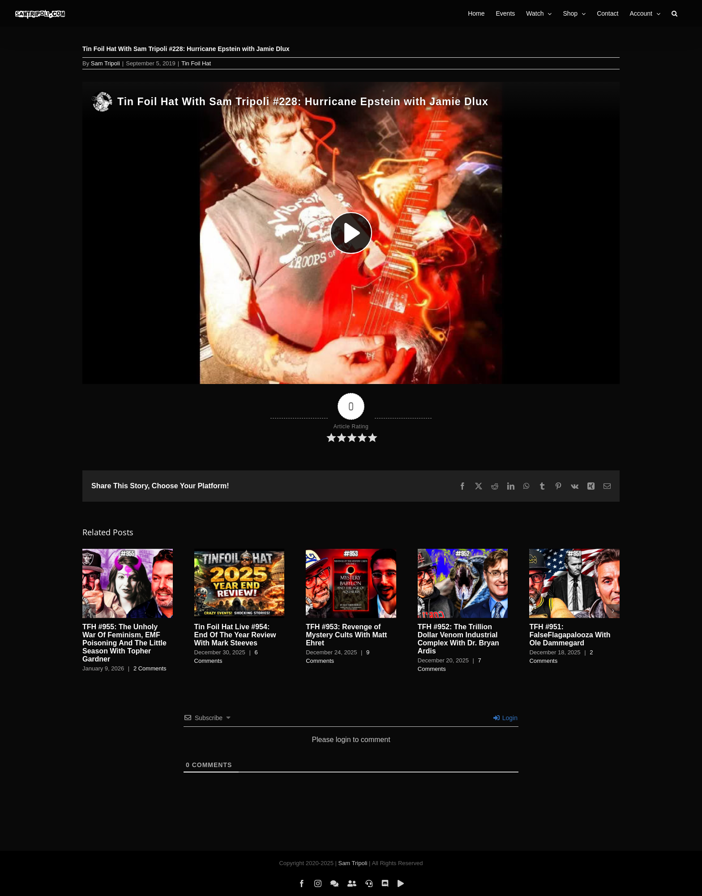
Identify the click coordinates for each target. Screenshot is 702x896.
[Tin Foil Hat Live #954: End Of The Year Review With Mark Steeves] (239, 552)
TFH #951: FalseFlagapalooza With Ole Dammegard (569, 635)
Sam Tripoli (105, 63)
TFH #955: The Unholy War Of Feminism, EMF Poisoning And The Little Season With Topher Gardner (124, 643)
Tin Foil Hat (196, 63)
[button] (674, 13)
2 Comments (150, 668)
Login (505, 717)
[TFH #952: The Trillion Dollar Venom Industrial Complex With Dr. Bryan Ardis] (463, 552)
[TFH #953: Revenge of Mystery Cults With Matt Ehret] (351, 552)
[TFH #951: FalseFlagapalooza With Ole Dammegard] (574, 552)
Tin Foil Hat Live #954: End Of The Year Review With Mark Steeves (235, 635)
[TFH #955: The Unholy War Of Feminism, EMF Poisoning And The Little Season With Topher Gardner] (127, 552)
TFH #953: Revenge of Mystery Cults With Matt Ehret (346, 635)
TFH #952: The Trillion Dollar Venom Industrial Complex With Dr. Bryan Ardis (458, 639)
